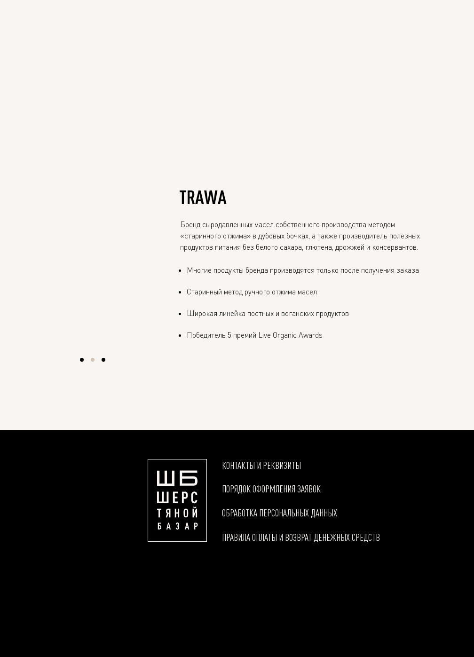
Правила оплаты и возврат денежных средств (301, 537)
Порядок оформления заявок (271, 488)
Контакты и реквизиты (261, 465)
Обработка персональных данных (279, 512)
